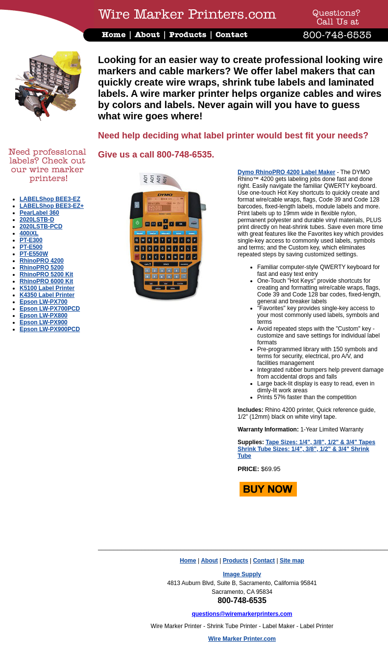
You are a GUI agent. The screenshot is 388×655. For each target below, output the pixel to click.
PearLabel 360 (39, 212)
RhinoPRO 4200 (42, 260)
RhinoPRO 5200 (42, 267)
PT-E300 (31, 240)
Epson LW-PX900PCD (50, 329)
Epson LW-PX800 (44, 315)
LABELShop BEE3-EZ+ (52, 206)
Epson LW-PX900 (44, 322)
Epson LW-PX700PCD (50, 308)
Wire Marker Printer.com (242, 638)
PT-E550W (34, 253)
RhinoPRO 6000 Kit (46, 281)
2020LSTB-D (37, 219)
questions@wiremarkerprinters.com (242, 613)
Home (188, 560)
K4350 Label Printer (47, 295)
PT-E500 (31, 247)
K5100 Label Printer (47, 288)
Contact (264, 560)
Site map (292, 560)
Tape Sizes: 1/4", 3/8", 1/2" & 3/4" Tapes (320, 442)
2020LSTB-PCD (41, 226)
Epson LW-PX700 (44, 301)
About (209, 560)
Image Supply (242, 574)
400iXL (29, 233)
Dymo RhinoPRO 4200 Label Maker (286, 172)
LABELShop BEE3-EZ (50, 199)
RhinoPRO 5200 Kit (46, 274)
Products (235, 560)
